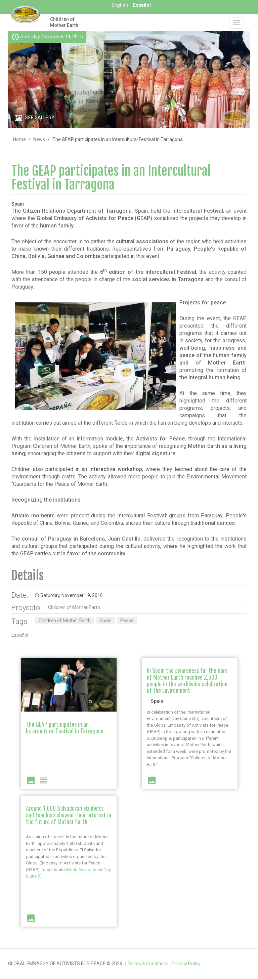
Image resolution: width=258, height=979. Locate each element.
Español (142, 5)
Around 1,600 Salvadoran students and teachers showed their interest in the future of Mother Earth (68, 815)
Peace (127, 620)
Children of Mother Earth (64, 22)
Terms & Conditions (148, 963)
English (120, 5)
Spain (105, 620)
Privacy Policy (186, 963)
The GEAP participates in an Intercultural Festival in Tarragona (111, 178)
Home (19, 139)
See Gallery (39, 117)
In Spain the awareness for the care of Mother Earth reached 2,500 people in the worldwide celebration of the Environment (187, 680)
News (39, 139)
